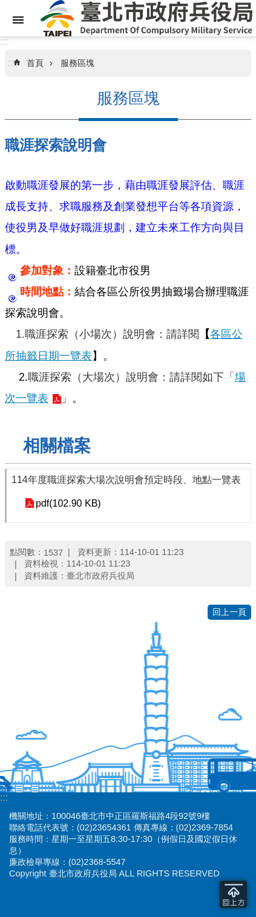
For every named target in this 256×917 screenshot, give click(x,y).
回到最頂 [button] (233, 894)
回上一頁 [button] (229, 612)
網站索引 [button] (18, 20)
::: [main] (12, 63)
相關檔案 (57, 445)
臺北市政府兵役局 (146, 18)
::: (4, 41)
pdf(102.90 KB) (68, 503)
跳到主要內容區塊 (6, 6)
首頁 (35, 63)
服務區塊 (77, 63)
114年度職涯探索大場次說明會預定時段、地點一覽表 (126, 480)
